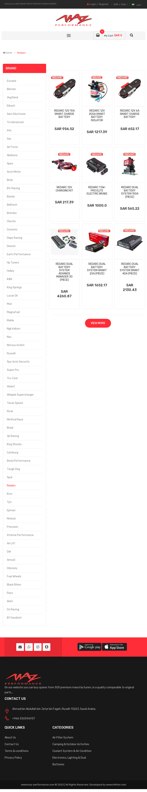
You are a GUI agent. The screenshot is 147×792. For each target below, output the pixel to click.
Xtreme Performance (20, 535)
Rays (10, 593)
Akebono (12, 155)
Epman (11, 510)
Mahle (10, 320)
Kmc (9, 493)
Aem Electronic (16, 114)
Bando (11, 196)
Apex (10, 163)
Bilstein (11, 89)
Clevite (11, 221)
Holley (10, 271)
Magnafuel (13, 312)
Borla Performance (18, 460)
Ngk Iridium (13, 328)
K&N (9, 279)
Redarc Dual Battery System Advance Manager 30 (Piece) (64, 272)
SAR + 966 (121, 4)
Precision (12, 527)
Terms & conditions (17, 751)
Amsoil (11, 560)
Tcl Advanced (15, 122)
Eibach (11, 105)
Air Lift (11, 543)
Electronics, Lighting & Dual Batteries (69, 761)
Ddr (9, 551)
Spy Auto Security (18, 361)
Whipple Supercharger (20, 394)
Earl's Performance (19, 254)
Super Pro (13, 370)
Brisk (10, 180)
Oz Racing (13, 609)
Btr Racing (13, 188)
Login (93, 4)
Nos (9, 337)
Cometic (12, 229)
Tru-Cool (12, 378)
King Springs (14, 287)
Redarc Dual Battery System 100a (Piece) (129, 192)
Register (104, 4)
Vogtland (12, 97)
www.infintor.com (116, 784)
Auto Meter (14, 171)
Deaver (11, 246)
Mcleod (11, 518)
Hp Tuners (13, 262)
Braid (10, 427)
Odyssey (12, 568)
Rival (10, 411)
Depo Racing (14, 237)
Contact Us (12, 744)
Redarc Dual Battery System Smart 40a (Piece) (130, 268)
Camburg (12, 452)
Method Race (15, 419)
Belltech (12, 204)
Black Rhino (14, 584)
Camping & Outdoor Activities (70, 744)
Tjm (9, 502)
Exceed (11, 81)
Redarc (21, 52)
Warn (10, 601)
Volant (11, 386)
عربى (138, 4)
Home (7, 52)
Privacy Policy (13, 757)
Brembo (12, 213)
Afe (9, 130)
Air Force (12, 147)
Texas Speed (15, 403)
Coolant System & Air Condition (71, 751)
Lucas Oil (12, 295)
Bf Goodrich (14, 617)
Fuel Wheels (14, 576)
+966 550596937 (23, 718)
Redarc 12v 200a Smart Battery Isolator (97, 115)
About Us (10, 737)
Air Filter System (62, 737)
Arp (9, 138)
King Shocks (14, 444)
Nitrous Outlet (15, 345)
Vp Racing (13, 436)
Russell (11, 353)
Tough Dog (13, 469)
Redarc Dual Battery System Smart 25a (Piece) (97, 268)
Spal (9, 477)
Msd (9, 304)
